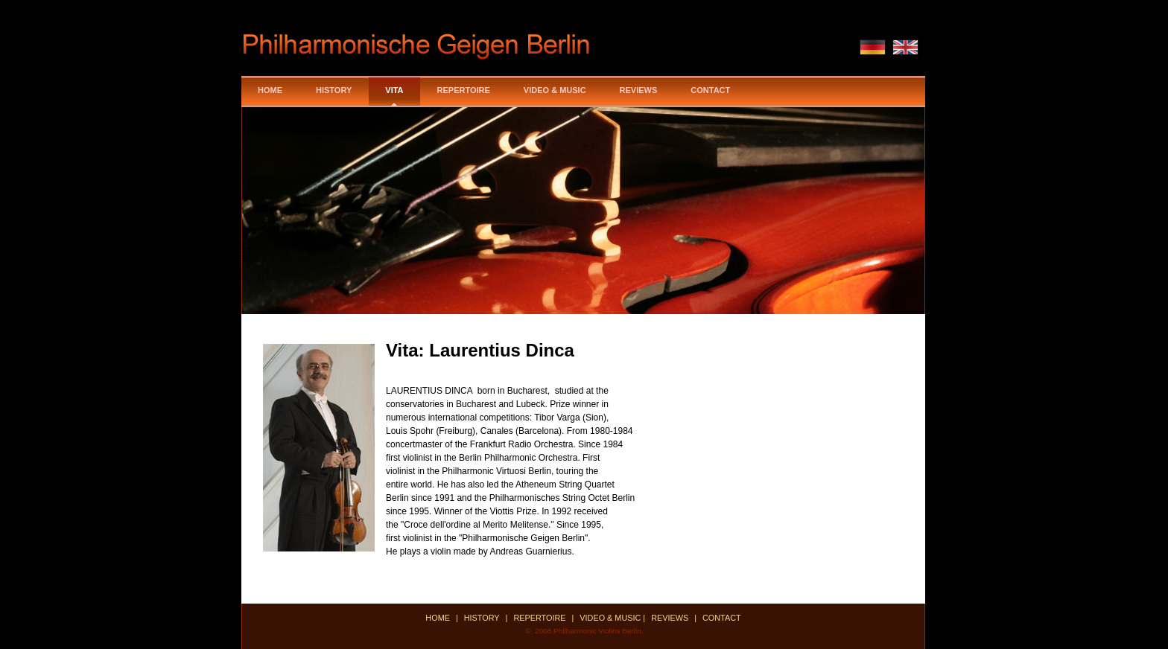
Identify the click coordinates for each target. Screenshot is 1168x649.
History (334, 90)
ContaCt (721, 617)
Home (270, 90)
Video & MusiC (555, 90)
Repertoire (463, 90)
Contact (710, 90)
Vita (394, 90)
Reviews (639, 90)
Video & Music (611, 617)
